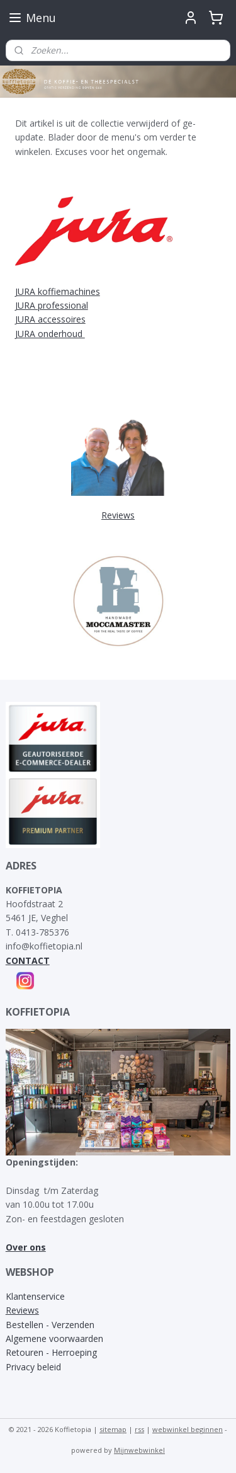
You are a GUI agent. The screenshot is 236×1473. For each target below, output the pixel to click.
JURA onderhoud (50, 334)
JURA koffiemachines (57, 291)
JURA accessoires (50, 319)
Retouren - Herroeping (51, 1352)
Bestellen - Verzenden (50, 1325)
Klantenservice (35, 1296)
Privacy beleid (33, 1367)
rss (139, 1429)
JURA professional (51, 305)
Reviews (22, 1310)
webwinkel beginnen (187, 1429)
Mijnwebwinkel (139, 1450)
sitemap (112, 1429)
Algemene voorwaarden (54, 1338)
